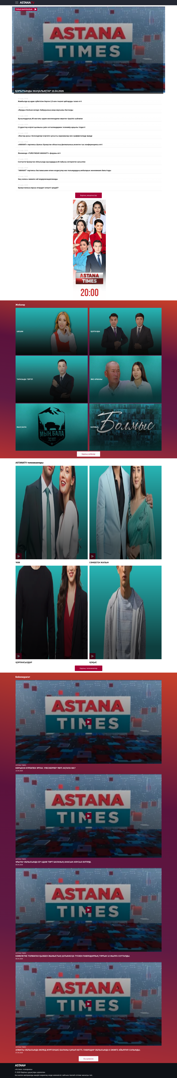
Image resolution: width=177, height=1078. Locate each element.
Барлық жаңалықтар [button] (88, 195)
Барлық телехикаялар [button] (88, 668)
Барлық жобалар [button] (88, 454)
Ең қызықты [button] (88, 1059)
